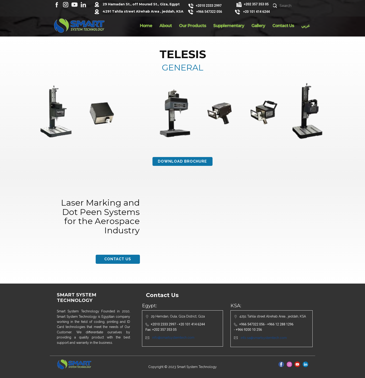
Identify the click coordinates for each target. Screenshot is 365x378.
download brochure (182, 161)
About (165, 25)
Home (146, 25)
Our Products (192, 25)
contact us (117, 259)
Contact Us (283, 25)
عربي (305, 25)
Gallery (258, 25)
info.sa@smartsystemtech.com (264, 338)
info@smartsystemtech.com (173, 337)
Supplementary (228, 25)
